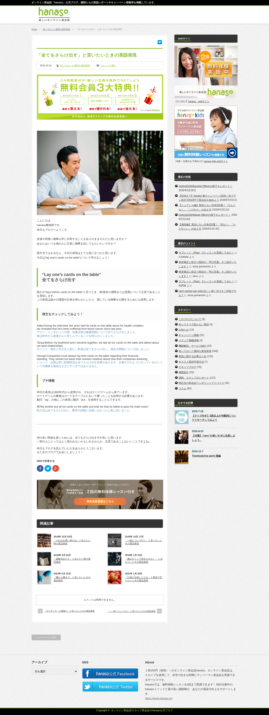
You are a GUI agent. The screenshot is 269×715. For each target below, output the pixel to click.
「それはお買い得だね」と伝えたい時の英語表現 (72, 542)
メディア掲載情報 (189, 340)
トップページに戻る (46, 637)
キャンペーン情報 (189, 335)
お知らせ (184, 329)
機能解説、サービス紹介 (192, 345)
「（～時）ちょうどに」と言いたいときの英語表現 (131, 611)
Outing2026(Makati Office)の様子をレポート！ (205, 214)
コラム (182, 388)
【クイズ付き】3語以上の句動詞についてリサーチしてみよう (214, 417)
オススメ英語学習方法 (191, 361)
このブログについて (190, 319)
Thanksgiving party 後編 (206, 455)
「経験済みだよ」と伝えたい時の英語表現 (72, 560)
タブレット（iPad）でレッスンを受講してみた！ (206, 252)
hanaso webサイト (198, 101)
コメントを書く (108, 65)
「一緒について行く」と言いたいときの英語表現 (143, 542)
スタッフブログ (187, 367)
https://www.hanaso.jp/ (158, 698)
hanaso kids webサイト (216, 161)
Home (34, 29)
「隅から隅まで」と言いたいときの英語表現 (72, 579)
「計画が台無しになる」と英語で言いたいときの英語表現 (143, 579)
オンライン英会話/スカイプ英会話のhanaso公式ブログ (142, 710)
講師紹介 (184, 372)
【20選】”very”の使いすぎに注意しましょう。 (213, 437)
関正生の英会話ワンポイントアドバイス (201, 383)
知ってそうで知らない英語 (194, 324)
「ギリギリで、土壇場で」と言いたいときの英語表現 (69, 611)
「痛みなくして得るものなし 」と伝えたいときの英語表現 (144, 560)
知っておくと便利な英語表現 (56, 29)
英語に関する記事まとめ (192, 356)
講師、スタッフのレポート (194, 377)
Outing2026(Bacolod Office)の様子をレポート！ (205, 186)
